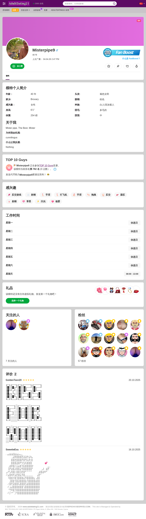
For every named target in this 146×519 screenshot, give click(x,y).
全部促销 (37, 10)
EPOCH (71, 507)
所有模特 (6, 10)
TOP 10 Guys (46, 165)
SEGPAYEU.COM (83, 507)
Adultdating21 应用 (60, 10)
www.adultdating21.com (33, 507)
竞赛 (45, 10)
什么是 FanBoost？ (131, 58)
